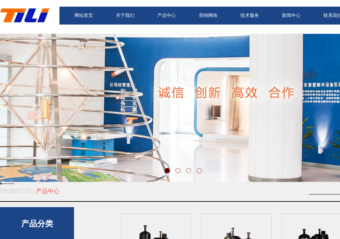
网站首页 (83, 15)
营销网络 (208, 15)
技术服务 (249, 15)
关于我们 (125, 15)
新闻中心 (291, 15)
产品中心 (166, 15)
